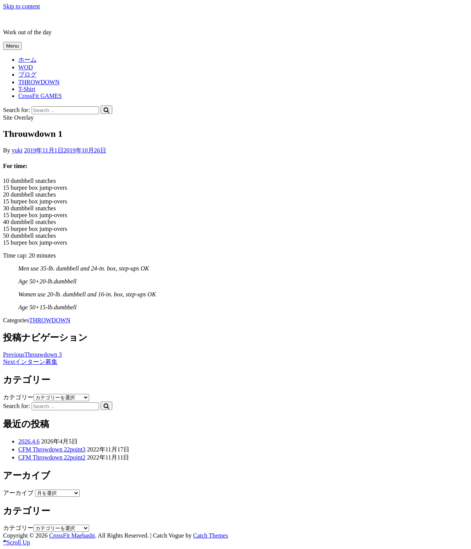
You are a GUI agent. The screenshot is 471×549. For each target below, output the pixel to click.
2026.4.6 (29, 441)
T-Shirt (26, 89)
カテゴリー (18, 397)
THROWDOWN (38, 82)
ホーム (27, 59)
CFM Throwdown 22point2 (52, 457)
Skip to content (21, 6)
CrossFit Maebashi (26, 19)
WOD (25, 67)
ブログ (27, 74)
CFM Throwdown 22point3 (52, 449)
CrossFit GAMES (40, 96)
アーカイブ (18, 493)
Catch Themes (210, 535)
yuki (17, 150)
